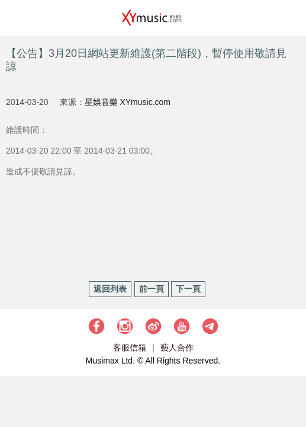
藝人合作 (177, 347)
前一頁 (151, 289)
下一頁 (188, 289)
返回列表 (110, 289)
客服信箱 (129, 347)
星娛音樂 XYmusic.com (127, 102)
